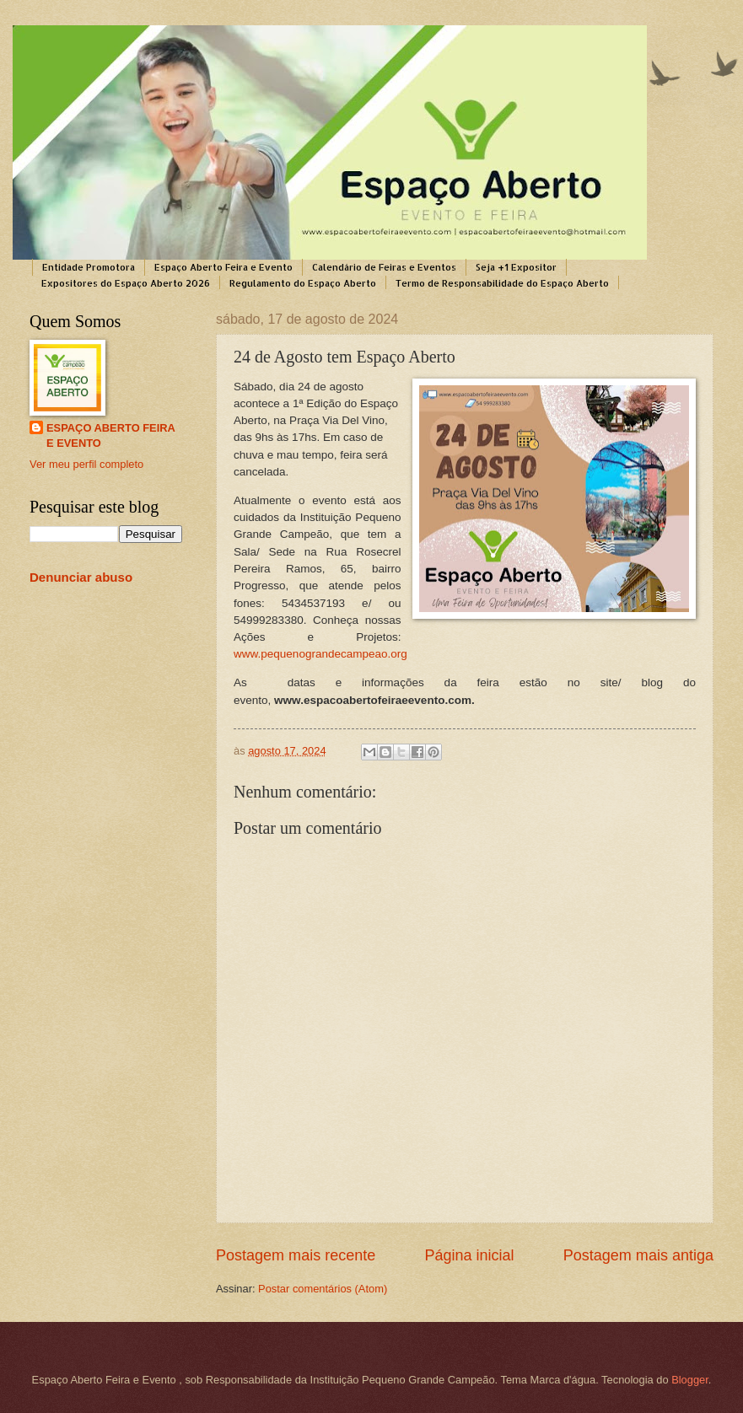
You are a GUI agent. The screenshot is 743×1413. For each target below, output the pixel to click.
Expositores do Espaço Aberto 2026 (125, 283)
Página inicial (469, 1255)
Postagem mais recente (295, 1255)
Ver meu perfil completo (86, 464)
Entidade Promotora (88, 267)
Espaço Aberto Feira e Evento (223, 267)
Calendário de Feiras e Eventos (384, 267)
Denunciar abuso (81, 577)
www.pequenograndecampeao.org (320, 653)
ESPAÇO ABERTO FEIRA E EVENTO (110, 435)
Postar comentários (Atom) (322, 1288)
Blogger (689, 1379)
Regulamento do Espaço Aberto (302, 283)
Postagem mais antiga (638, 1255)
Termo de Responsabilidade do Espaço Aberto (502, 283)
